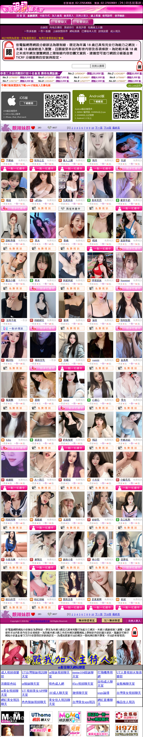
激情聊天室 (80, 692)
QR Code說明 (134, 85)
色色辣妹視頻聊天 (34, 702)
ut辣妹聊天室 (30, 683)
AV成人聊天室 (58, 692)
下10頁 (107, 127)
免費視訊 (22, 160)
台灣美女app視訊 (83, 702)
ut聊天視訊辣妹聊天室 (39, 621)
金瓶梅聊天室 (126, 683)
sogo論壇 (103, 692)
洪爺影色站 (8, 683)
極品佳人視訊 (126, 702)
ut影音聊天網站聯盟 (71, 667)
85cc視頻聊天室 (82, 683)
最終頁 (116, 127)
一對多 (24, 320)
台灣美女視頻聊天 (129, 692)
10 (92, 127)
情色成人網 (56, 683)
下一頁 (98, 127)
